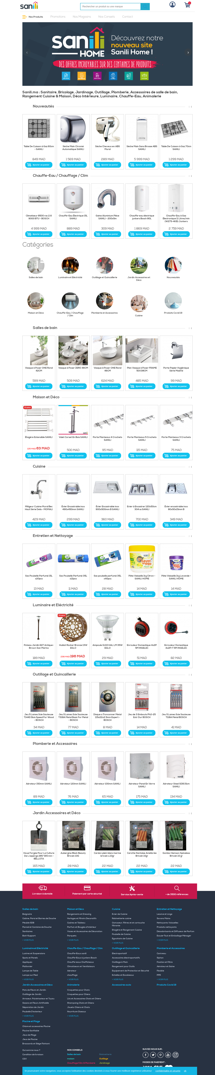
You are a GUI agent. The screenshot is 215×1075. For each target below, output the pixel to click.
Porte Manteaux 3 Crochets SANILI (176, 439)
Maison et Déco (38, 303)
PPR (159, 975)
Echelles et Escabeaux (123, 975)
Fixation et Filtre (165, 962)
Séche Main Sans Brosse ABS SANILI (142, 148)
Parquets (71, 935)
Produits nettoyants (167, 927)
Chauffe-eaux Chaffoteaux (80, 962)
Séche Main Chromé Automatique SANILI (73, 148)
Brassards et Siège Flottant (36, 1043)
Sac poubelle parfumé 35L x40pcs (107, 577)
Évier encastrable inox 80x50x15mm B (176, 508)
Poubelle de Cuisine (121, 934)
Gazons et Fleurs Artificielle (35, 1003)
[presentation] (27, 52)
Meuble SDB (28, 922)
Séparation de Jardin (33, 1007)
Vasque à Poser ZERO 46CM (73, 368)
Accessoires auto (121, 984)
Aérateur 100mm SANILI (107, 784)
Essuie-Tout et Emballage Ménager (174, 935)
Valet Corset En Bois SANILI (73, 437)
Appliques (27, 962)
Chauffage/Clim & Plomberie (81, 1063)
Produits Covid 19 (175, 303)
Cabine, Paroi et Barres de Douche (39, 918)
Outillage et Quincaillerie (105, 268)
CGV (24, 1059)
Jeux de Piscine (29, 1039)
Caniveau (161, 953)
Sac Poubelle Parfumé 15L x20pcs (39, 577)
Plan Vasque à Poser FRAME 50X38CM (142, 369)
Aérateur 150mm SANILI (39, 784)
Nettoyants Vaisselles (167, 922)
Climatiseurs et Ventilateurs (81, 966)
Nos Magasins (82, 16)
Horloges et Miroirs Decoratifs (81, 918)
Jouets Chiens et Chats (78, 1007)
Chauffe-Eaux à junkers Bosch (82, 957)
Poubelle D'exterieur (32, 1011)
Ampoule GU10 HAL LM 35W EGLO (108, 646)
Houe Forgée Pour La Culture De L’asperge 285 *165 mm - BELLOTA (38, 856)
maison (70, 1058)
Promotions (57, 16)
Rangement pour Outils (123, 966)
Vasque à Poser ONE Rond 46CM (107, 369)
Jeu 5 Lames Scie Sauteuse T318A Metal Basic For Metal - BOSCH (73, 717)
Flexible (160, 970)
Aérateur (71, 970)
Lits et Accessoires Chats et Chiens (84, 998)
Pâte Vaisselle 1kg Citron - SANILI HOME (142, 577)
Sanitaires (27, 931)
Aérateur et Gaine (166, 966)
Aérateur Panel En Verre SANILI (142, 785)
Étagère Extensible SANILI (39, 437)
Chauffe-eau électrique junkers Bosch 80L (141, 217)
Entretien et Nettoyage (169, 909)
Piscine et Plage (31, 1021)
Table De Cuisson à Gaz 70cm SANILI (176, 148)
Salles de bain (38, 268)
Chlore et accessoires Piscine (36, 1026)
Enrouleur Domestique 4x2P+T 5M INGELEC (176, 646)
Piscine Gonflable (30, 1030)
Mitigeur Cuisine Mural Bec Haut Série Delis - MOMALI (39, 508)
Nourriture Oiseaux (76, 1011)
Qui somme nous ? (31, 1050)
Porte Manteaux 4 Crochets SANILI (107, 439)
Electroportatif (119, 953)
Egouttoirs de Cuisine (122, 938)
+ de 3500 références (177, 894)
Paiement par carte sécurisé (87, 894)
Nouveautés (176, 268)
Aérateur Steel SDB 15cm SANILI (176, 785)
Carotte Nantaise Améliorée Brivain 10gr (142, 854)
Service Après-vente (132, 894)
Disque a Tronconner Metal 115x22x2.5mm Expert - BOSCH (107, 717)
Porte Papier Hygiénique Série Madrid (176, 369)
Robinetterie (105, 1054)
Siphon (160, 957)
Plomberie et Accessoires (104, 303)
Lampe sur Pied (30, 975)
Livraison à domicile (42, 894)
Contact (127, 16)
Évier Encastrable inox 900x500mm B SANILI (107, 508)
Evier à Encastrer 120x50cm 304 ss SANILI (142, 508)
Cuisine (141, 306)
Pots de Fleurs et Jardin (34, 990)
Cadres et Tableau (76, 922)
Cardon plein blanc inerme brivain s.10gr (107, 854)
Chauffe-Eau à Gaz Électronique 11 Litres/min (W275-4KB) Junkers (176, 218)
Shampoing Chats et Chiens (80, 1003)
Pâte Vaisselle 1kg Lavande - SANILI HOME (176, 577)
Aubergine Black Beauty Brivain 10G (73, 854)
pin (161, 1055)
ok (185, 1070)
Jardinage (104, 1063)
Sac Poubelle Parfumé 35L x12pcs (73, 577)
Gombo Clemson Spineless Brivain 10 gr (176, 854)
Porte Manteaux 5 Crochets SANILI (141, 439)
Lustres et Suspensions (33, 953)
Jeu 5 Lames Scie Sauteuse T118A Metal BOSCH (176, 716)
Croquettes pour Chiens (78, 994)
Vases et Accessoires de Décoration (84, 931)
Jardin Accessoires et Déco (140, 269)
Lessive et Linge (164, 914)
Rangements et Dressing (79, 914)
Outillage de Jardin (31, 994)
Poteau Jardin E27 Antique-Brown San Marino (39, 646)
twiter (153, 1055)
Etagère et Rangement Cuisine (127, 930)
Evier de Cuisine (119, 914)
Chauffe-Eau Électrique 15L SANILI (73, 217)
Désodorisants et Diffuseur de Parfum (175, 931)
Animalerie (73, 984)
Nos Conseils (106, 16)
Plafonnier (27, 966)
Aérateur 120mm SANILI (73, 784)
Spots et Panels (30, 957)
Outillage (103, 1058)
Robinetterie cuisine (121, 918)
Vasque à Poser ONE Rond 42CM (39, 369)
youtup (168, 1055)
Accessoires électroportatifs (126, 957)
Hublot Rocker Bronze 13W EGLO (73, 646)
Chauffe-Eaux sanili (76, 953)
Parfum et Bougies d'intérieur (81, 927)
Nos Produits (32, 16)
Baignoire (27, 914)
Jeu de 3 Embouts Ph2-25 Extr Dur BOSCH (142, 716)
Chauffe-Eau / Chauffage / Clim (70, 304)
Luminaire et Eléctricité (71, 268)
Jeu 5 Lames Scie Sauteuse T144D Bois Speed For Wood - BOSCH (39, 717)
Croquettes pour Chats (78, 990)
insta (175, 1055)
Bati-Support (29, 935)
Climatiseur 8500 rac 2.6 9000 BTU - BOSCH (39, 217)
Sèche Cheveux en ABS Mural (107, 148)
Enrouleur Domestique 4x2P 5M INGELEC (142, 646)
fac (146, 1055)
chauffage (72, 975)
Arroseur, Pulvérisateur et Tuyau (38, 998)
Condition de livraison (32, 1054)
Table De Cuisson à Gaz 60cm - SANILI (39, 148)
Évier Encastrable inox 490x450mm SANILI (73, 508)
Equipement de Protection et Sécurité (130, 970)
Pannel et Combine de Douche (37, 927)
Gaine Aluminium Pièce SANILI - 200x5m (107, 217)
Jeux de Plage (29, 1035)
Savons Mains (163, 918)
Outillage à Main (120, 962)
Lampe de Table (30, 970)
